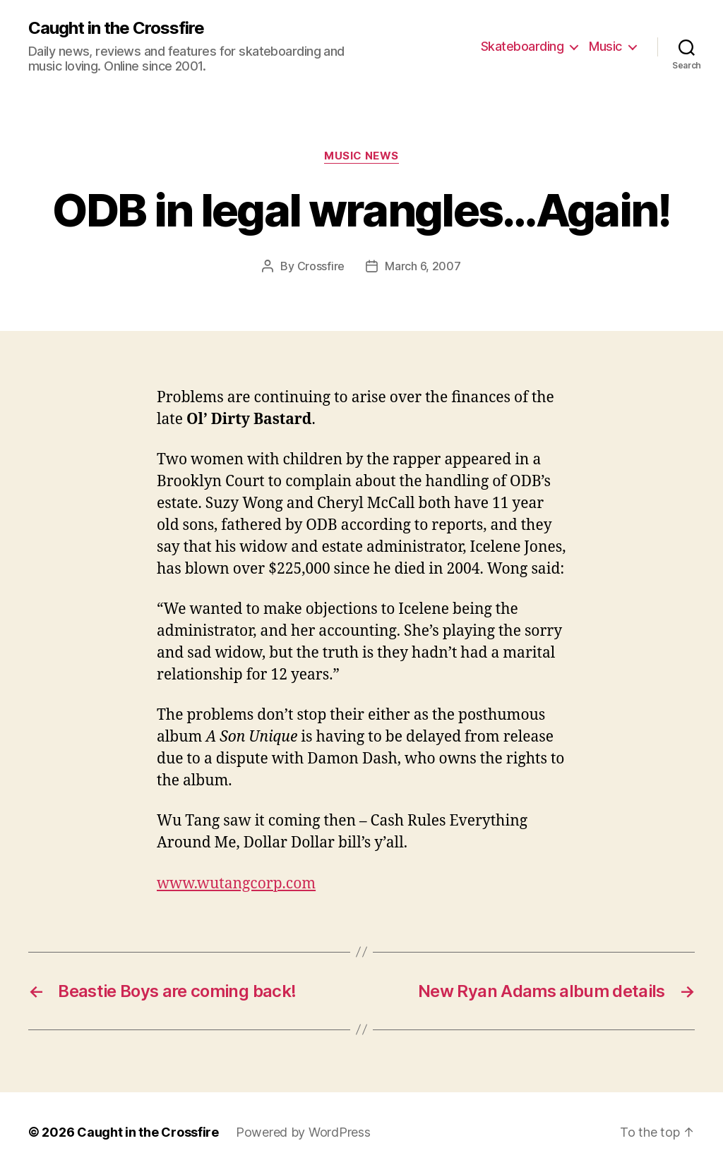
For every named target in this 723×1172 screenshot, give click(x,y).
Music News (361, 156)
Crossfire (321, 266)
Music (605, 46)
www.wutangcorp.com (236, 883)
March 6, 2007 (423, 266)
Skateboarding (522, 46)
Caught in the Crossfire (116, 28)
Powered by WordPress (303, 1132)
